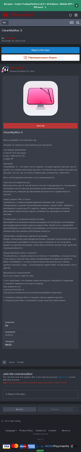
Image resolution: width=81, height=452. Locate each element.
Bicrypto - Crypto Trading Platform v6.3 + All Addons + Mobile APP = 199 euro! (39, 5)
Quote (11, 362)
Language (11, 430)
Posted (22, 71)
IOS (23, 41)
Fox (6, 325)
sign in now (63, 377)
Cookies (52, 430)
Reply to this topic (41, 50)
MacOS (8, 344)
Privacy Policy (26, 430)
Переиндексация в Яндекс (40, 57)
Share (19, 409)
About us (66, 430)
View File (40, 126)
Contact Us (40, 430)
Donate (20, 362)
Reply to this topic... (15, 394)
